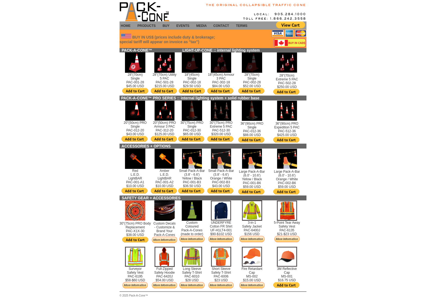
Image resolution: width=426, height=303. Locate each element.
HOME (125, 26)
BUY (165, 26)
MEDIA (202, 26)
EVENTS (182, 26)
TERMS (241, 26)
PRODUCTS (146, 26)
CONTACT (221, 26)
